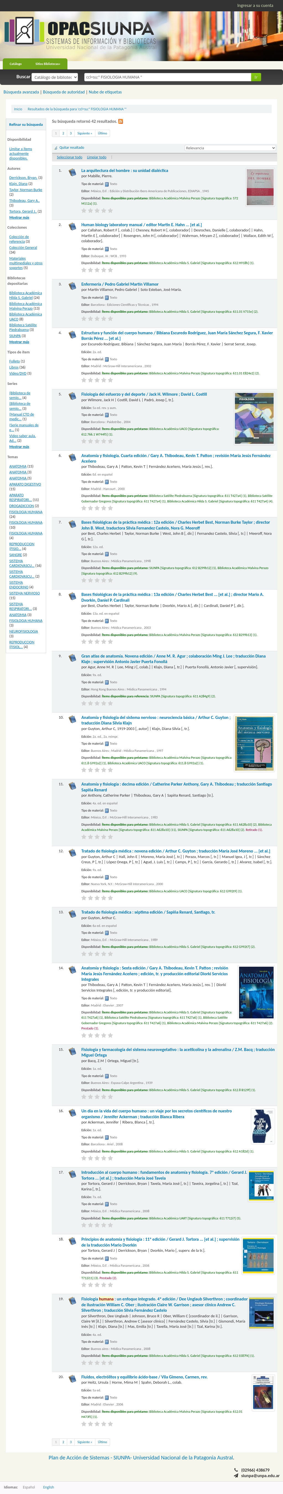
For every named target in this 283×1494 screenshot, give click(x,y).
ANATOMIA (18, 466)
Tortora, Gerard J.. (23, 211)
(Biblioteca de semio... (19, 395)
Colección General (23, 247)
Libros (14, 367)
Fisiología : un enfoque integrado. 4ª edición (164, 1304)
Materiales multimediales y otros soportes (26, 263)
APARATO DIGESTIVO (25, 484)
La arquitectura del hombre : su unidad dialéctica (124, 170)
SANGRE (15, 554)
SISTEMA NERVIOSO (24, 593)
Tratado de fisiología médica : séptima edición (148, 912)
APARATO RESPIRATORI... (20, 497)
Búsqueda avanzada (21, 92)
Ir (256, 77)
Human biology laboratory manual (141, 224)
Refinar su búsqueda (26, 124)
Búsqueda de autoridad (64, 92)
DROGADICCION (21, 506)
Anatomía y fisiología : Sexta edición (154, 973)
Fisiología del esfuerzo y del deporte (144, 394)
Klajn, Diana (18, 183)
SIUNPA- (123, 1457)
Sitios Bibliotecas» (48, 64)
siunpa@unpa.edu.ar (260, 1475)
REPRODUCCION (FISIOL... (22, 644)
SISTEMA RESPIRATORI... (20, 606)
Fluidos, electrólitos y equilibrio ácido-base (144, 1377)
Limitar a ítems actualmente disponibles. (20, 154)
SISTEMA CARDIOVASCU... (22, 563)
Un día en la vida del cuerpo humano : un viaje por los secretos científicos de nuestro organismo (156, 1113)
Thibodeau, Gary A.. (24, 200)
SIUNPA (15, 335)
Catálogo (16, 64)
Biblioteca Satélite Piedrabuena (23, 327)
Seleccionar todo (69, 157)
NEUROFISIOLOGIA (23, 631)
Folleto (14, 361)
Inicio (18, 109)
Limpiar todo (96, 157)
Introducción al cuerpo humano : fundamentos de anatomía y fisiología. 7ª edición (164, 1175)
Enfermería (120, 284)
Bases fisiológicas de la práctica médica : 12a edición (175, 525)
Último (102, 133)
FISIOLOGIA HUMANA (26, 512)
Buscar (24, 76)
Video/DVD (18, 373)
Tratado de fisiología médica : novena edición (175, 851)
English (48, 1487)
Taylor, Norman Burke (25, 189)
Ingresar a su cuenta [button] (255, 5)
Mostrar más (19, 217)
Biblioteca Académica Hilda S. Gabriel (25, 295)
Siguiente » (84, 133)
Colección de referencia (19, 239)
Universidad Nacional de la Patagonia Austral (183, 1457)
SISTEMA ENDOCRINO (18, 585)
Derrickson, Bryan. (23, 177)
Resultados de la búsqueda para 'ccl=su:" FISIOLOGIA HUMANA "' (77, 109)
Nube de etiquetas (105, 92)
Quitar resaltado (71, 147)
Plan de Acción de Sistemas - (81, 1457)
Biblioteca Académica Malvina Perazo (25, 306)
